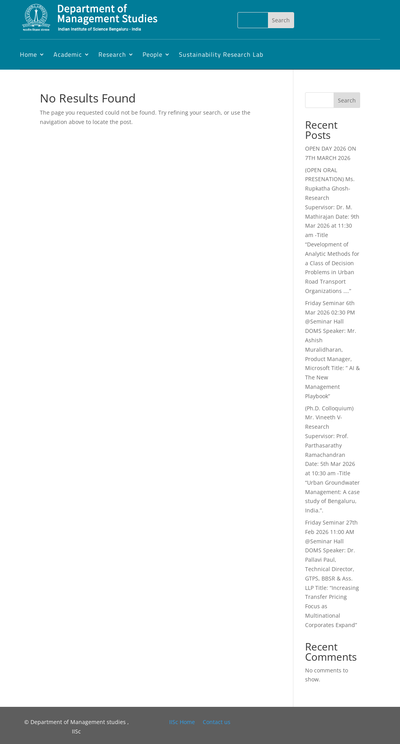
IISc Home (182, 722)
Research (112, 54)
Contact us (216, 722)
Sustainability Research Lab (221, 54)
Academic (68, 54)
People (152, 54)
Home (28, 54)
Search (347, 100)
